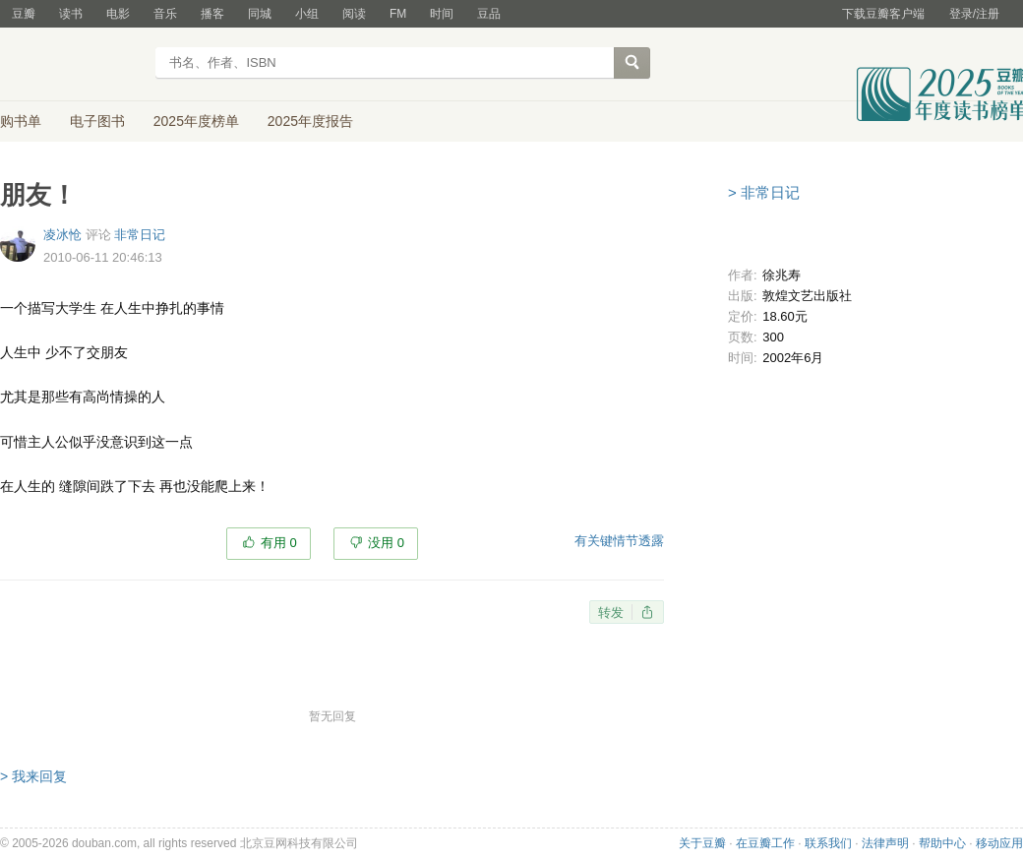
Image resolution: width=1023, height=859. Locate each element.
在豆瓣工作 (765, 843)
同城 (259, 14)
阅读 (354, 14)
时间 (441, 14)
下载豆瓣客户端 (883, 14)
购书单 (20, 121)
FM (398, 14)
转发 (611, 612)
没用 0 (386, 542)
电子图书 (97, 121)
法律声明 (885, 843)
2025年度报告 (310, 121)
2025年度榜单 (196, 121)
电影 (118, 14)
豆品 (489, 14)
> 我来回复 (33, 776)
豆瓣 (23, 14)
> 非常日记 (764, 192)
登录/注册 (974, 14)
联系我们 (828, 843)
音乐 (165, 14)
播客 (212, 14)
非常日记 (139, 234)
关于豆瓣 (702, 843)
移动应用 (999, 843)
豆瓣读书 (71, 64)
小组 (307, 14)
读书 (71, 14)
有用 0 (279, 542)
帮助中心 (942, 843)
